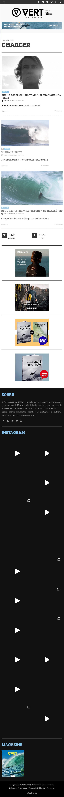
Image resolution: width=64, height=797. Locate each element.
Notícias (5, 92)
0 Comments (58, 111)
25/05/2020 (20, 100)
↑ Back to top (32, 793)
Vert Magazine (9, 100)
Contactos (51, 788)
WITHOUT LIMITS (11, 159)
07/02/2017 (20, 162)
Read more (5, 111)
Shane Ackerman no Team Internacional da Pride (31, 96)
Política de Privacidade (18, 788)
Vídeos (6, 155)
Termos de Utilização (37, 788)
